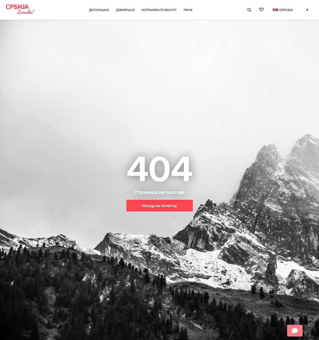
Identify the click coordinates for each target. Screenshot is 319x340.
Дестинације (99, 10)
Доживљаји (125, 10)
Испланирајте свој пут (159, 10)
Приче (188, 10)
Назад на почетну (159, 205)
